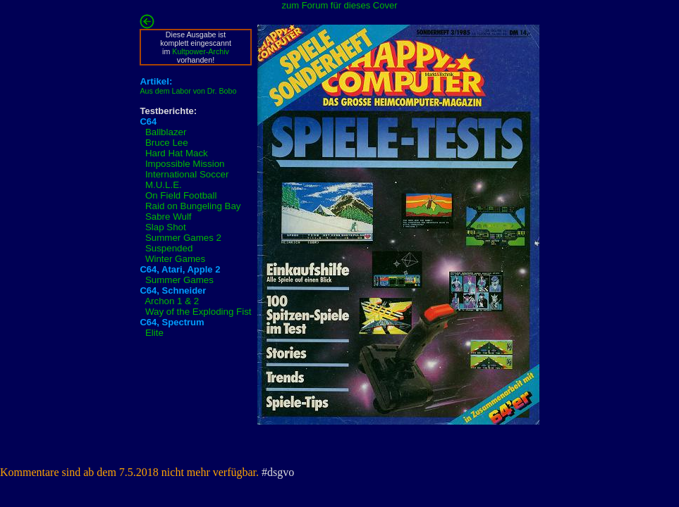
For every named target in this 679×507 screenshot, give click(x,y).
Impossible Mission (185, 163)
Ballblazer (166, 132)
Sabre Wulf (168, 216)
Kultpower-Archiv (200, 51)
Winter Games (175, 259)
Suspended (168, 248)
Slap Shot (165, 227)
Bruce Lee (166, 142)
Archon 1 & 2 (172, 301)
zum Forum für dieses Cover (340, 5)
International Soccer (187, 174)
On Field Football (181, 195)
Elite (154, 332)
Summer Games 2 (183, 237)
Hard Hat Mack (176, 153)
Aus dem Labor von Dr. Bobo (188, 91)
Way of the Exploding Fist (198, 311)
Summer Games (179, 280)
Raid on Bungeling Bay (193, 206)
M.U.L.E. (163, 185)
